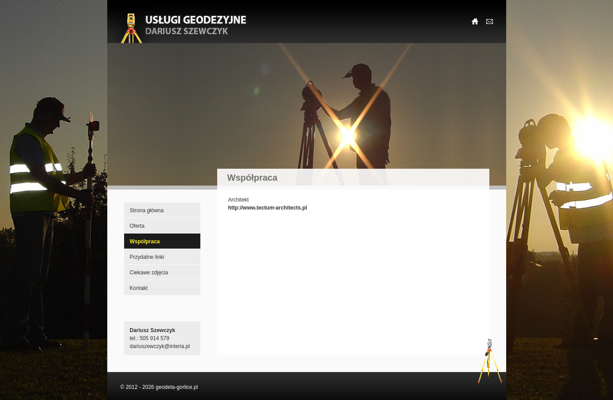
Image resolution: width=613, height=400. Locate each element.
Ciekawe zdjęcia (149, 272)
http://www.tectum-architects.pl (267, 208)
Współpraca (145, 241)
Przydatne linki (147, 257)
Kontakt (139, 288)
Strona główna (147, 210)
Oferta (137, 226)
